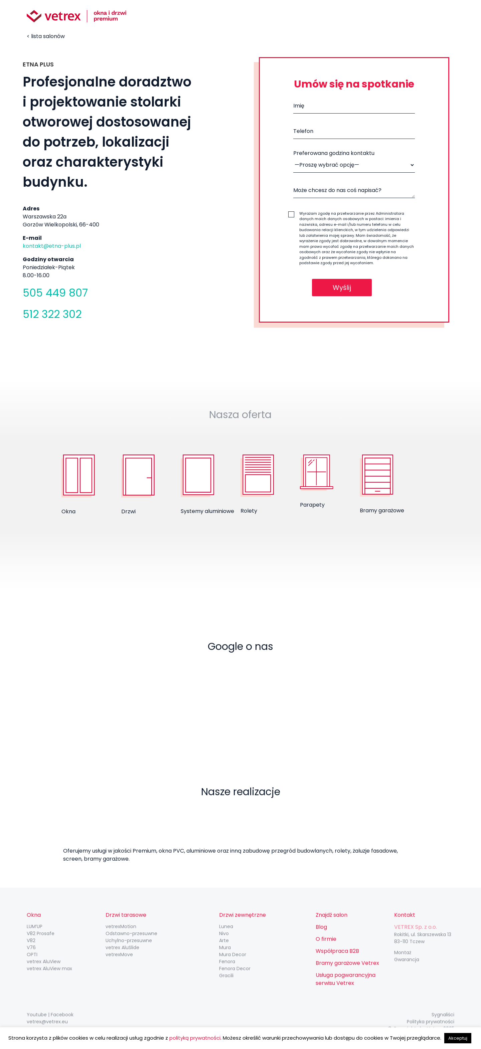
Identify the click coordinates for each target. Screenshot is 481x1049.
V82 (31, 940)
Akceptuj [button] (457, 1038)
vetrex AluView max (49, 968)
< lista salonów (46, 36)
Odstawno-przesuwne (131, 933)
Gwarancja (406, 959)
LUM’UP (34, 926)
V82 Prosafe (40, 933)
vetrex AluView (43, 961)
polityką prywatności (194, 1037)
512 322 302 (52, 314)
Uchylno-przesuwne (129, 940)
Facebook (62, 1014)
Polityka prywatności (430, 1021)
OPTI (32, 954)
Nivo (224, 933)
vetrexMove (119, 954)
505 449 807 (55, 292)
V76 (31, 947)
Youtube (37, 1014)
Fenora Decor (235, 968)
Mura (225, 947)
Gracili (226, 975)
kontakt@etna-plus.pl (52, 246)
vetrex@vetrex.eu (47, 1021)
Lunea (226, 926)
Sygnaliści (443, 1014)
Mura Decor (232, 954)
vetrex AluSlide (122, 947)
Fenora (227, 961)
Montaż (402, 952)
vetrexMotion (121, 926)
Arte (224, 940)
